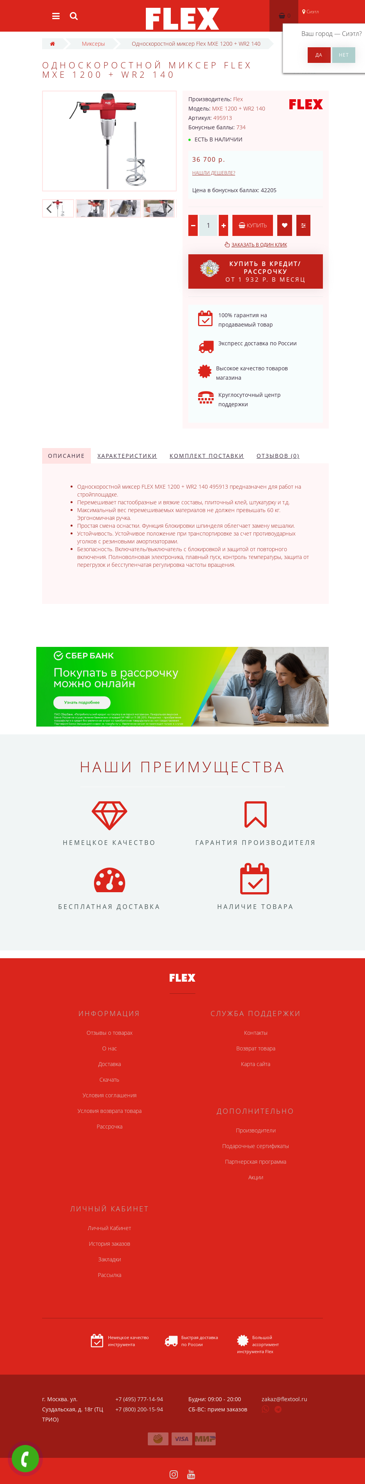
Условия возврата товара (110, 1110)
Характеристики (127, 455)
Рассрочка (109, 1126)
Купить (253, 225)
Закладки (109, 1259)
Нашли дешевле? (213, 173)
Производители (256, 1130)
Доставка (109, 1064)
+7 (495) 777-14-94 (139, 1399)
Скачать (109, 1079)
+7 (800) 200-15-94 (139, 1409)
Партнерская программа (255, 1161)
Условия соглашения (109, 1095)
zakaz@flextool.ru (284, 1399)
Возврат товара (255, 1048)
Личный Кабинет (109, 1228)
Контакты (256, 1032)
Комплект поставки (207, 455)
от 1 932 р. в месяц (253, 271)
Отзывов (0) (278, 455)
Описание (66, 455)
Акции (255, 1177)
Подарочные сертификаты (255, 1146)
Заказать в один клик (259, 244)
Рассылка (109, 1275)
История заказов (109, 1243)
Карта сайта (255, 1064)
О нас (109, 1048)
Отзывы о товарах (110, 1032)
